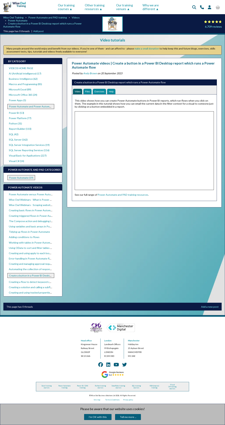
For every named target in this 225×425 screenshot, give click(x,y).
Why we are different (151, 7)
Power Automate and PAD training (47, 17)
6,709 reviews (213, 26)
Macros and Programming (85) (25, 84)
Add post (38, 31)
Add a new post (210, 306)
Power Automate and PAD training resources (123, 195)
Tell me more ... (128, 416)
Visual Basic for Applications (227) (28, 155)
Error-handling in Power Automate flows (31, 258)
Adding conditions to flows (24, 237)
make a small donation (147, 48)
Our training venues (124, 7)
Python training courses (100, 387)
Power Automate (17, 20)
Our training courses (66, 7)
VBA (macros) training (154, 387)
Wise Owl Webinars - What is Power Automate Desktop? (41, 199)
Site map (97, 400)
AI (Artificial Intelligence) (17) (25, 73)
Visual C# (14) (16, 161)
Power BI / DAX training (82, 387)
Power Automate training (64, 387)
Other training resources (95, 7)
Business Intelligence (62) (23, 78)
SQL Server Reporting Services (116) (29, 150)
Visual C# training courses (172, 387)
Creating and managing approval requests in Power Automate (43, 263)
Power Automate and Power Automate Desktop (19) (38, 106)
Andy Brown (90, 73)
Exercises (101, 91)
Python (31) (15, 123)
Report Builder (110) (20, 128)
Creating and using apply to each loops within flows (37, 253)
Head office (86, 340)
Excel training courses (47, 387)
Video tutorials (112, 40)
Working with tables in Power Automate (31, 242)
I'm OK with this (98, 416)
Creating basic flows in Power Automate (31, 210)
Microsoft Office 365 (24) (23, 94)
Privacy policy (128, 400)
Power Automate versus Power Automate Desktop (38, 194)
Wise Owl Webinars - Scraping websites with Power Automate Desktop (49, 204)
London (108, 340)
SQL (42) (13, 134)
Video (78, 91)
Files (88, 91)
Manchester (134, 340)
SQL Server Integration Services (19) (29, 144)
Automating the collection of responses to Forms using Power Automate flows (53, 269)
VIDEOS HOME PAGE (21, 68)
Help (114, 91)
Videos (76, 17)
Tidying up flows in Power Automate (29, 231)
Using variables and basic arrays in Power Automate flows (41, 226)
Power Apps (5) (17, 100)
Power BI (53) (16, 112)
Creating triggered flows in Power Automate (34, 215)
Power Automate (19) (21, 177)
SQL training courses (136, 387)
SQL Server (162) (18, 139)
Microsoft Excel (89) (20, 89)
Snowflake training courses (118, 387)
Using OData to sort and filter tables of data (33, 247)
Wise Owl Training (13, 17)
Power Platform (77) (20, 118)
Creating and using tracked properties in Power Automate (41, 292)
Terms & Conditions (112, 400)
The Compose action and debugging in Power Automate (40, 221)
